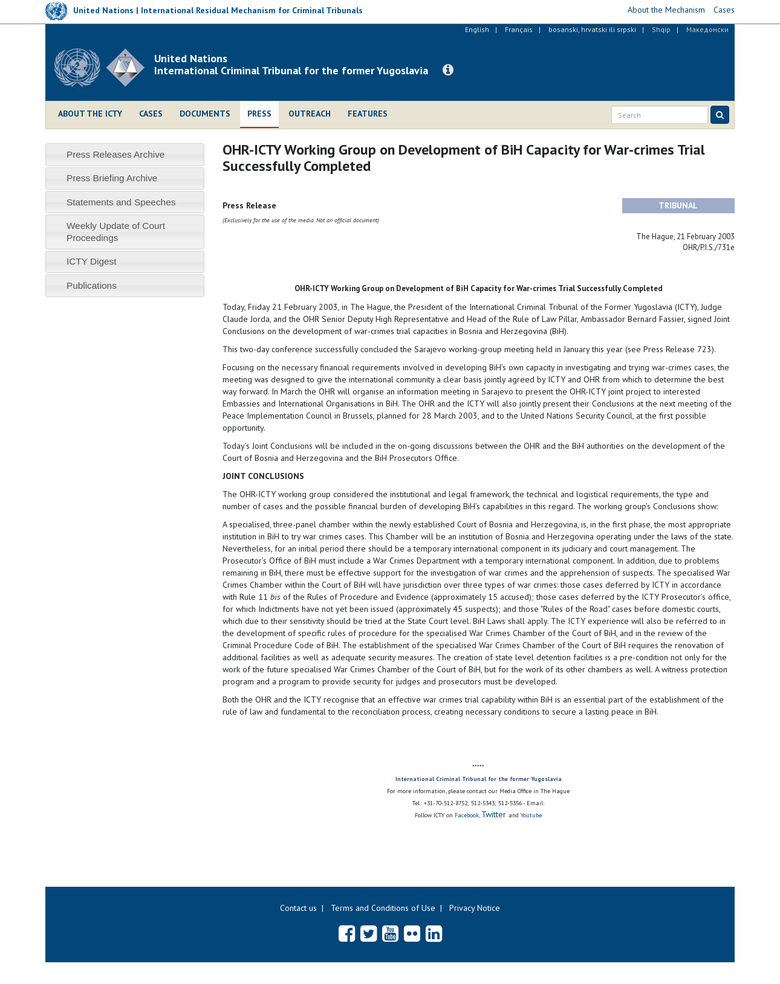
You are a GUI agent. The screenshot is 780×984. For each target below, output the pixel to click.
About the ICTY (90, 113)
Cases (151, 113)
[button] (448, 70)
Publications (92, 285)
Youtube (531, 815)
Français (519, 29)
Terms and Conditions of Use (383, 907)
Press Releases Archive (116, 154)
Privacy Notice (474, 907)
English (477, 29)
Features (368, 113)
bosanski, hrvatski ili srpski (592, 29)
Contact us (298, 907)
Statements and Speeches (121, 202)
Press (259, 113)
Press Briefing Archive (112, 178)
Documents (205, 113)
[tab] (124, 154)
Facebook (467, 815)
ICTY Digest (92, 261)
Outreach (309, 113)
